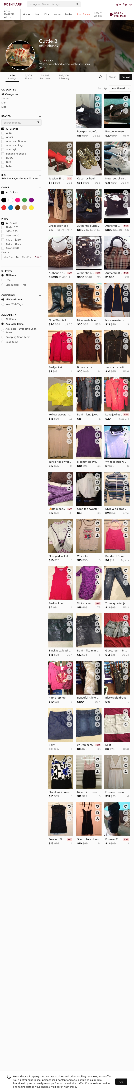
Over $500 (10, 248)
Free (6, 280)
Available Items (12, 323)
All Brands (9, 128)
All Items (8, 275)
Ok (121, 1081)
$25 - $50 (9, 231)
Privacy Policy (69, 1086)
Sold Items (9, 341)
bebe (6, 166)
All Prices (9, 223)
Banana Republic (13, 153)
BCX (6, 162)
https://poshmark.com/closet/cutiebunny (66, 64)
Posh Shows (83, 14)
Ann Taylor (9, 149)
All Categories (9, 94)
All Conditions (11, 299)
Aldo (6, 132)
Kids (47, 14)
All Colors (9, 192)
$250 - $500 (11, 243)
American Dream (13, 141)
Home (57, 14)
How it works (98, 14)
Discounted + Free (14, 284)
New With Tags (12, 304)
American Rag (12, 145)
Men (37, 14)
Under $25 (9, 227)
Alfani (7, 137)
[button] (34, 4)
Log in (117, 4)
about (112, 77)
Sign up (127, 4)
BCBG (7, 157)
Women (27, 14)
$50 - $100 (10, 235)
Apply (38, 257)
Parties (69, 14)
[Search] (58, 4)
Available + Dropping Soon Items (18, 330)
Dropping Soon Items (15, 337)
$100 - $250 (11, 239)
